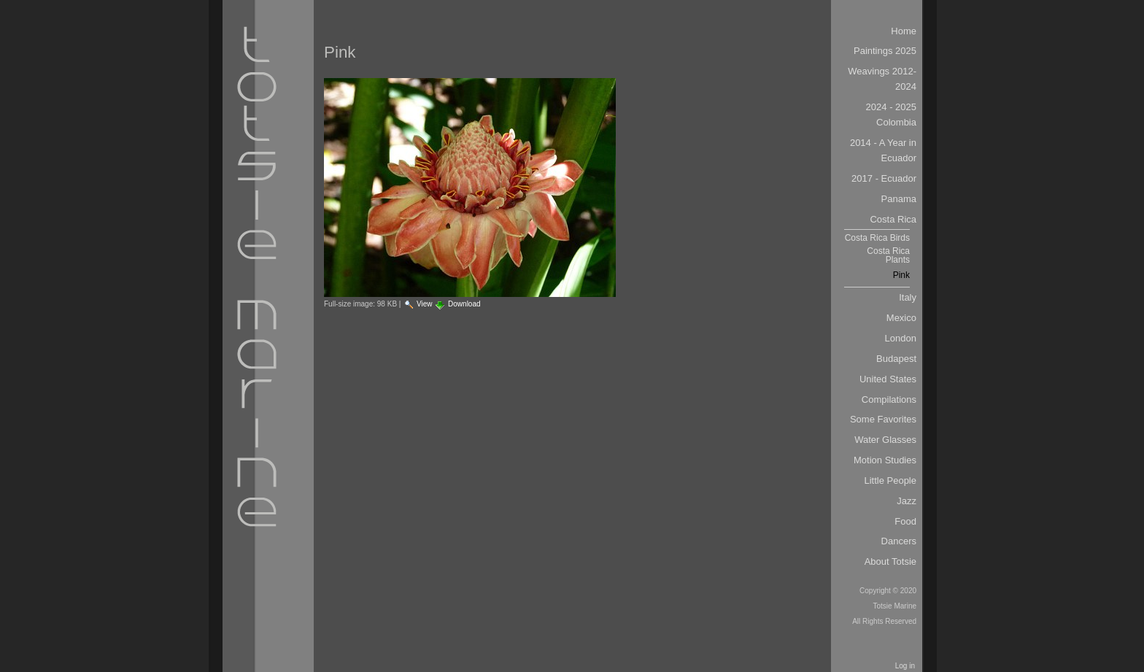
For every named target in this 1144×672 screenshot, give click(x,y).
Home (903, 31)
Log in (905, 666)
